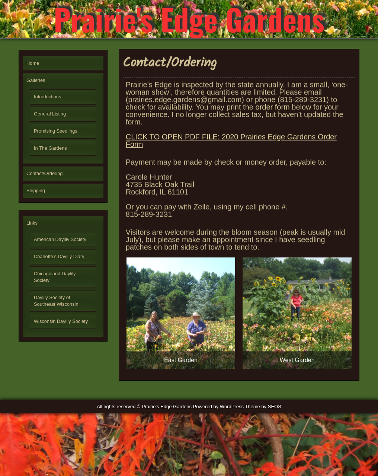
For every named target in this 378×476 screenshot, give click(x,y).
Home (32, 63)
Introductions (47, 96)
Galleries (35, 80)
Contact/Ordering (44, 173)
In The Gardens (50, 148)
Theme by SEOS (263, 406)
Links (32, 223)
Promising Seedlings (55, 131)
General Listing (50, 114)
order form (272, 112)
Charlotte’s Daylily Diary (59, 256)
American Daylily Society (60, 239)
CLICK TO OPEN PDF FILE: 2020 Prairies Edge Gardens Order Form (231, 145)
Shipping (35, 190)
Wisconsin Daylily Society (61, 321)
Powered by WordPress (218, 406)
